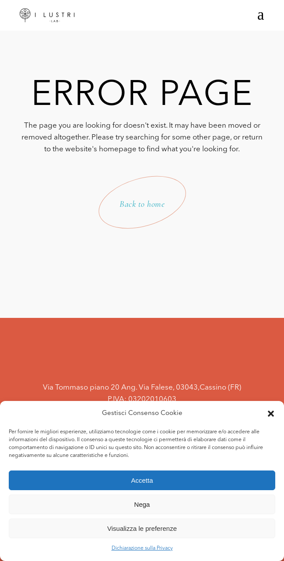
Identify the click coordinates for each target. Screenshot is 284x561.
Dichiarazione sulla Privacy (142, 548)
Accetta (142, 480)
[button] (270, 413)
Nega (142, 504)
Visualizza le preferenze (142, 528)
